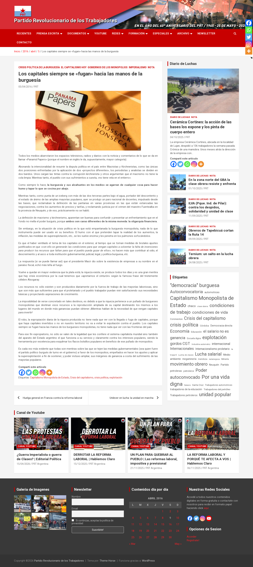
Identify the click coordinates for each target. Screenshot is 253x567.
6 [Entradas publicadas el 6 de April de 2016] (147, 517)
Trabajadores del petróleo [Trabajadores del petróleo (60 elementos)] (217, 389)
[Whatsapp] (36, 372)
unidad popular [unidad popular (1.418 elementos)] (215, 394)
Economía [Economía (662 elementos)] (179, 331)
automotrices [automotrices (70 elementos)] (212, 292)
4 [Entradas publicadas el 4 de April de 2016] (133, 517)
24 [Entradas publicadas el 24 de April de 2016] (177, 530)
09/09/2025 (195, 239)
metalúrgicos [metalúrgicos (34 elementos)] (214, 359)
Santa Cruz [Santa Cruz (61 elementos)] (197, 385)
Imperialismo (138, 67)
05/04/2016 (25, 86)
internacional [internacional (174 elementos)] (221, 344)
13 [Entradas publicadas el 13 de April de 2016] (147, 524)
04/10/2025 (176, 137)
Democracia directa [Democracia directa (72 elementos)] (221, 325)
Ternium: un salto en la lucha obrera (211, 256)
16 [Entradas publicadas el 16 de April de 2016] (170, 524)
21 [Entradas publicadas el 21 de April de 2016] (155, 530)
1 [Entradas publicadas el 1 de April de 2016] (162, 511)
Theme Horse (107, 560)
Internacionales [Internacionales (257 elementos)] (182, 349)
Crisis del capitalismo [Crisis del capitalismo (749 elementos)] (205, 318)
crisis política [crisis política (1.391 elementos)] (184, 325)
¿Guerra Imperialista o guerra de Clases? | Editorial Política (39, 457)
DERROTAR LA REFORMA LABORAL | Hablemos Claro (94, 457)
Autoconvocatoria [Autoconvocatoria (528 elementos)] (186, 291)
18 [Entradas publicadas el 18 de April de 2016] (132, 530)
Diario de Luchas (183, 64)
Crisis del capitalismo (81, 377)
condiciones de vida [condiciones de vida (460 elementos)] (210, 312)
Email (75, 508)
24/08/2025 (195, 262)
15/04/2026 (23, 463)
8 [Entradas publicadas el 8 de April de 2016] (162, 517)
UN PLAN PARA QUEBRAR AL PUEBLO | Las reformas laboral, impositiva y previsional (153, 459)
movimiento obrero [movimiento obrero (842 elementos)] (188, 364)
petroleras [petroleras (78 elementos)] (176, 370)
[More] (49, 372)
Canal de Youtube (31, 413)
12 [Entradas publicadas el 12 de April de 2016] (140, 524)
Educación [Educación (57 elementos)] (196, 332)
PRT (36, 86)
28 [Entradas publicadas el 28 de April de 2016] (155, 537)
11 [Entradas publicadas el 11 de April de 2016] (132, 524)
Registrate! (193, 540)
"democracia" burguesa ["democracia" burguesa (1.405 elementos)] (194, 285)
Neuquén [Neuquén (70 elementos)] (214, 364)
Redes (116, 33)
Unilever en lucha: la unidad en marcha (131, 397)
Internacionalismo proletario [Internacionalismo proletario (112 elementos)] (212, 349)
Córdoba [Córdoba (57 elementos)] (204, 325)
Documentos (76, 33)
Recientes (24, 33)
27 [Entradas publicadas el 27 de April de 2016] (147, 537)
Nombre (76, 496)
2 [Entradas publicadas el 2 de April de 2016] (170, 511)
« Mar (132, 543)
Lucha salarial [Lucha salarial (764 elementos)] (208, 354)
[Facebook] (22, 372)
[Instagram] (42, 372)
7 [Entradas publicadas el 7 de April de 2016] (155, 517)
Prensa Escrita (48, 33)
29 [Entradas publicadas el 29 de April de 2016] (162, 537)
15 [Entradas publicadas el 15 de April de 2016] (162, 524)
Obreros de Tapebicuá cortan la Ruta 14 (211, 232)
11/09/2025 (195, 215)
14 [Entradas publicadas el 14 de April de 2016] (155, 524)
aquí (206, 508)
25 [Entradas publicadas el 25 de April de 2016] (132, 537)
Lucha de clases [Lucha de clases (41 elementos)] (185, 355)
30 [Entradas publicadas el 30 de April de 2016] (170, 537)
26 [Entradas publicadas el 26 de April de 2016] (140, 537)
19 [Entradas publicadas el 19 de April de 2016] (140, 530)
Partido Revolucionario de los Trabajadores (65, 20)
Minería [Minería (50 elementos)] (225, 359)
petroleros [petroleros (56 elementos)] (188, 371)
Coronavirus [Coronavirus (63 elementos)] (176, 319)
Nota (151, 67)
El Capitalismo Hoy (73, 67)
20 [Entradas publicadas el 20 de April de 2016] (147, 530)
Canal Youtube (27, 446)
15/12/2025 (80, 463)
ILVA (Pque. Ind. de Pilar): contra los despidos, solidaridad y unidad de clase (211, 207)
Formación (137, 33)
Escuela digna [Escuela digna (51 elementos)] (194, 338)
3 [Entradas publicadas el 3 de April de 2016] (177, 511)
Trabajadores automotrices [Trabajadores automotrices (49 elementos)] (218, 385)
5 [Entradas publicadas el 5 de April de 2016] (140, 517)
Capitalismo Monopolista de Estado (49, 377)
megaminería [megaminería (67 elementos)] (189, 359)
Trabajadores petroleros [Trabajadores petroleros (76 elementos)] (183, 395)
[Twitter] (29, 372)
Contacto (24, 42)
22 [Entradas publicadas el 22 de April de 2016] (162, 530)
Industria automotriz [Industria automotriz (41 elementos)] (201, 344)
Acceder (191, 536)
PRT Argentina (40, 463)
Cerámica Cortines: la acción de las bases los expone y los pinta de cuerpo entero (201, 127)
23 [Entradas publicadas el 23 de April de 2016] (170, 530)
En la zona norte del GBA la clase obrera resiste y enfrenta (212, 182)
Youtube (100, 33)
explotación (115, 377)
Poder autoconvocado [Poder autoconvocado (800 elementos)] (188, 374)
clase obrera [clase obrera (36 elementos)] (202, 306)
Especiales (161, 33)
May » (178, 543)
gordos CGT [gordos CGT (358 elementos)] (180, 343)
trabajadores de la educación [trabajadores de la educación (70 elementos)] (186, 389)
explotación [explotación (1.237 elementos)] (214, 337)
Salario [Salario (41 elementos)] (187, 385)
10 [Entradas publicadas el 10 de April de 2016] (177, 517)
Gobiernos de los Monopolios (108, 67)
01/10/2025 (195, 188)
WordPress (148, 560)
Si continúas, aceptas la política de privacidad (93, 522)
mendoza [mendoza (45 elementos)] (202, 359)
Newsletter (206, 33)
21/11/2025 (137, 468)
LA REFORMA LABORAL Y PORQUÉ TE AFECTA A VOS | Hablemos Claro (209, 459)
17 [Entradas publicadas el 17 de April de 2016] (177, 524)
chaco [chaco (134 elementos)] (192, 306)
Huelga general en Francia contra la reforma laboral (52, 397)
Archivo (183, 33)
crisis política (101, 377)
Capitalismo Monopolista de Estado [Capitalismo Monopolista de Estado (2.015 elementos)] (202, 301)
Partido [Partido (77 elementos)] (225, 364)
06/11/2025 (194, 468)
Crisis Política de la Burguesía (39, 67)
